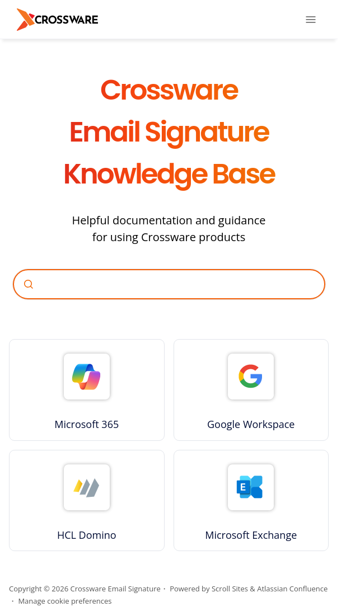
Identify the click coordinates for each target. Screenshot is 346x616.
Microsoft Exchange (251, 535)
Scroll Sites (230, 589)
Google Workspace (250, 424)
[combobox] (169, 284)
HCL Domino (86, 535)
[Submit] (29, 284)
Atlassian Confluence (292, 589)
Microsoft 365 (86, 424)
